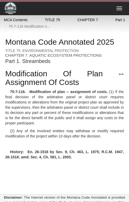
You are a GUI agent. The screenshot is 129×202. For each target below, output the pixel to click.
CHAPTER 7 (87, 20)
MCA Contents (16, 20)
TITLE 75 (52, 20)
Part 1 (120, 20)
